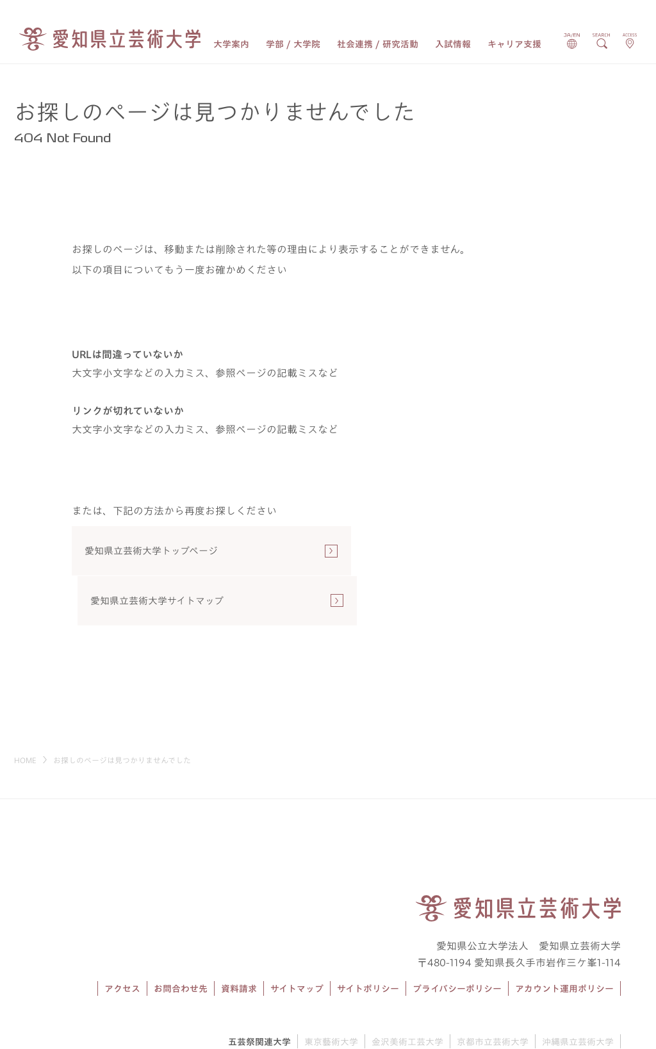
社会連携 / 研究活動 (377, 44)
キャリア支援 (514, 44)
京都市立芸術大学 (493, 993)
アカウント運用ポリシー (564, 941)
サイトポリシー (368, 941)
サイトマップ (297, 941)
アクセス (122, 941)
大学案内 (231, 44)
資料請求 (239, 941)
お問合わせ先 (181, 941)
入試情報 (453, 44)
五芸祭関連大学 (259, 993)
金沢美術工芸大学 (407, 993)
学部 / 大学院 (293, 44)
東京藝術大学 (331, 993)
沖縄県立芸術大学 (578, 993)
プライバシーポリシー (457, 941)
